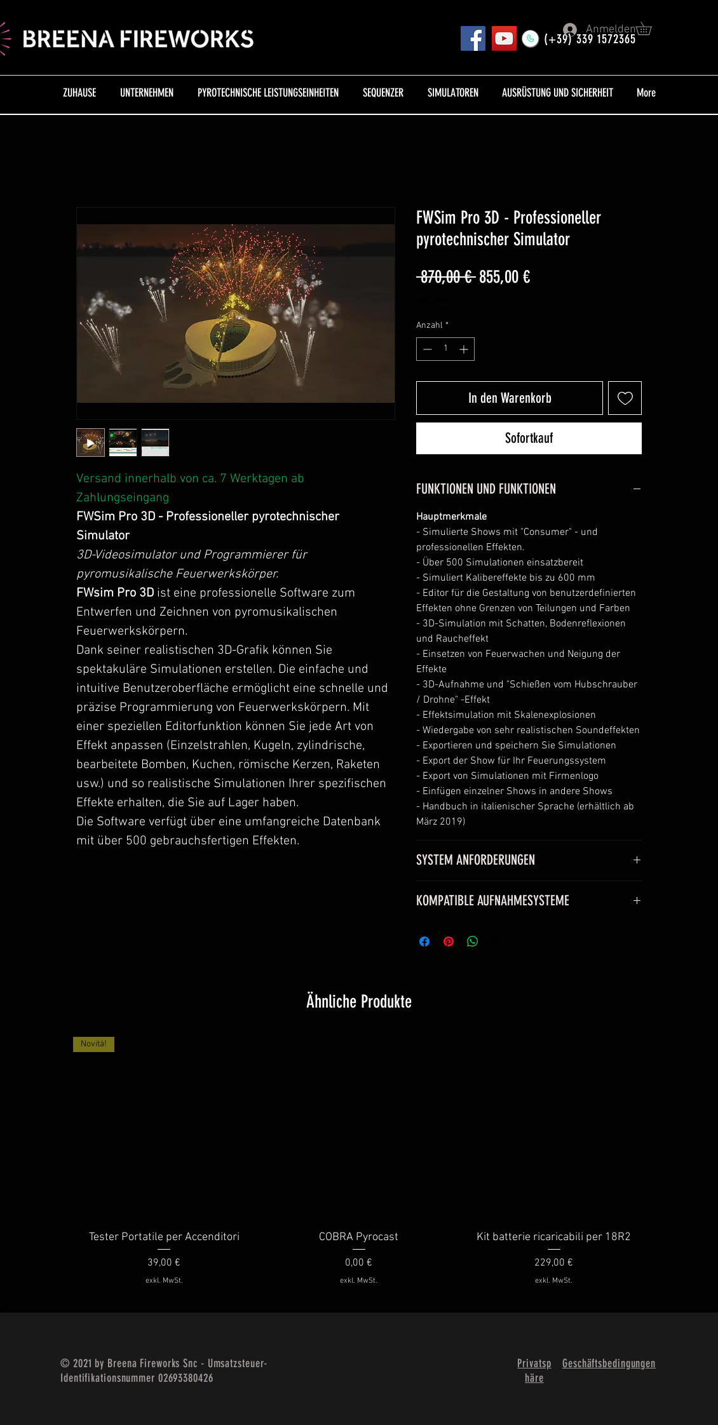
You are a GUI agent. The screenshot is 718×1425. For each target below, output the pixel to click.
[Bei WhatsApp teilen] (472, 941)
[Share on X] (497, 941)
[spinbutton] (445, 349)
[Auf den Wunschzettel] (625, 398)
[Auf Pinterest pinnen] (448, 941)
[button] (650, 28)
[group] (359, 1169)
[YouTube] (504, 38)
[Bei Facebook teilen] (424, 941)
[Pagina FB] (473, 38)
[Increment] (465, 349)
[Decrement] (426, 349)
